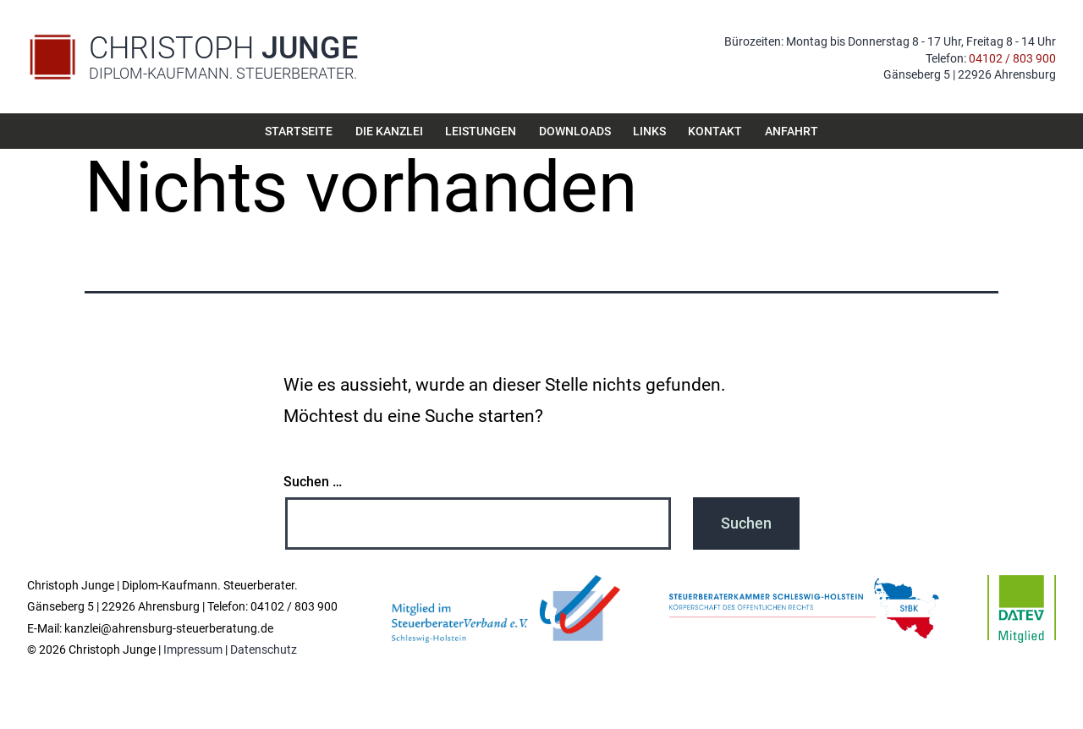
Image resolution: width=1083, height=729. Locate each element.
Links (649, 131)
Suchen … (312, 482)
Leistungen (480, 131)
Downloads (575, 131)
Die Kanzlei (389, 131)
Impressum (193, 649)
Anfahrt (791, 131)
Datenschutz (263, 649)
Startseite (299, 131)
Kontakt (715, 131)
